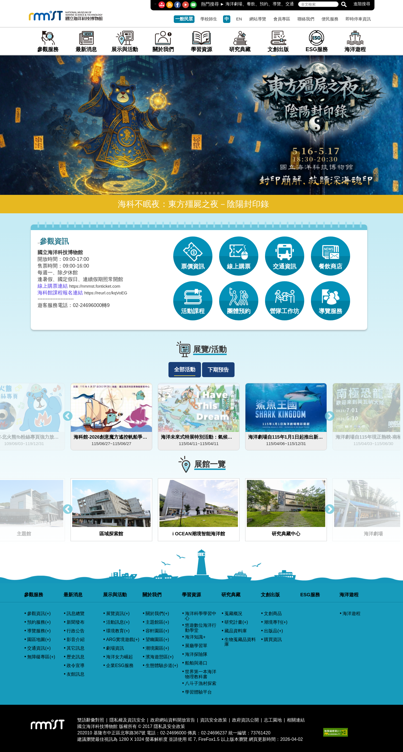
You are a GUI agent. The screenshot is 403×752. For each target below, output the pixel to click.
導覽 (277, 3)
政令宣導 (76, 665)
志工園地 (273, 720)
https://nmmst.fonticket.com (94, 286)
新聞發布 (76, 622)
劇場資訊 (115, 648)
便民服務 (330, 18)
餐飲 (251, 3)
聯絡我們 (305, 18)
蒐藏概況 (233, 613)
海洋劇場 (234, 3)
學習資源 (201, 41)
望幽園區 (157, 639)
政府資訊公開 (245, 720)
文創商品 (273, 613)
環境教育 (118, 630)
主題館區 (157, 622)
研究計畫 (236, 622)
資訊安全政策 (213, 720)
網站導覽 (257, 18)
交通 (289, 3)
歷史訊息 (76, 656)
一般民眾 (184, 18)
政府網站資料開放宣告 (172, 720)
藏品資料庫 (235, 630)
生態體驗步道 (162, 665)
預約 (264, 3)
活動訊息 (118, 622)
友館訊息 (76, 674)
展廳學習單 (196, 645)
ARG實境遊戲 (122, 639)
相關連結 (296, 720)
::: (155, 4)
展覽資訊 (118, 613)
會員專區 (281, 18)
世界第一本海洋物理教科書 (200, 674)
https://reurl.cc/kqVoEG (105, 292)
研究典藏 (240, 41)
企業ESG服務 (119, 665)
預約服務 (39, 622)
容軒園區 (157, 630)
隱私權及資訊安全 (127, 720)
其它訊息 (76, 648)
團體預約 (238, 297)
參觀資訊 (39, 613)
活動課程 (193, 297)
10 (222, 193)
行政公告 (76, 630)
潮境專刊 (275, 622)
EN (239, 18)
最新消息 (86, 41)
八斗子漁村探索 (200, 683)
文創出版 (278, 41)
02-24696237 (214, 732)
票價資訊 (193, 253)
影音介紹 (76, 639)
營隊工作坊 (284, 297)
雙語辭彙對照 (90, 720)
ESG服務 (316, 41)
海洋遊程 (355, 41)
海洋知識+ (195, 637)
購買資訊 (273, 639)
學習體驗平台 (198, 692)
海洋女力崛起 (119, 656)
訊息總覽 (76, 613)
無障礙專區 (41, 656)
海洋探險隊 (196, 654)
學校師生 (208, 18)
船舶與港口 (196, 663)
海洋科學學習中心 (200, 616)
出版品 (273, 630)
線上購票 (238, 253)
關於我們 (163, 41)
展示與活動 (124, 41)
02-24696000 (173, 732)
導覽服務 (330, 297)
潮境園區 (157, 648)
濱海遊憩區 (160, 656)
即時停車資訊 (358, 18)
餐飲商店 (330, 253)
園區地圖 (39, 639)
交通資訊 (284, 253)
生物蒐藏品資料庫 (240, 642)
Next (330, 417)
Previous (68, 417)
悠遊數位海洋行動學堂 (200, 628)
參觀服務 (48, 41)
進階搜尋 (361, 3)
